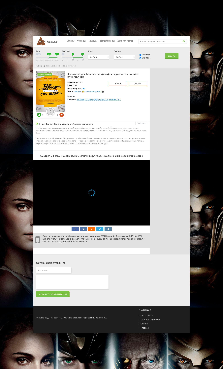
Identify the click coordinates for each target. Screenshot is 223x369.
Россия (88, 99)
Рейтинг (66, 51)
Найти (171, 56)
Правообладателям (150, 319)
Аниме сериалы (125, 40)
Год (38, 51)
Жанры (70, 40)
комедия (77, 91)
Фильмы (81, 40)
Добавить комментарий (53, 294)
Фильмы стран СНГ (99, 99)
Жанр (90, 51)
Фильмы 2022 (115, 99)
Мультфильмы (107, 40)
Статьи (144, 323)
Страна (117, 51)
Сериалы (92, 40)
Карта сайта (147, 315)
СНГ (83, 88)
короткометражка (92, 91)
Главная (145, 327)
